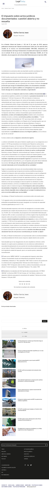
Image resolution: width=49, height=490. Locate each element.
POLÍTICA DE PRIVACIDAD (19, 486)
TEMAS (3, 449)
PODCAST (4, 458)
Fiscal (13, 8)
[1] (34, 89)
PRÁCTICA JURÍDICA (28, 451)
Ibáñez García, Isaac (21, 33)
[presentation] (24, 329)
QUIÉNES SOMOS (20, 485)
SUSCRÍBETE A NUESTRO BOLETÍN (9, 467)
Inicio (3, 8)
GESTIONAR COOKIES (7, 486)
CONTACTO (4, 485)
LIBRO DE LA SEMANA (6, 454)
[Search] (44, 321)
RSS (2, 472)
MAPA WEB (28, 485)
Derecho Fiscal (8, 8)
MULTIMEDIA (4, 456)
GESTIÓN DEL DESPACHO (29, 456)
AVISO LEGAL (11, 485)
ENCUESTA (4, 451)
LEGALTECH (26, 454)
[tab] (24, 329)
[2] (2, 271)
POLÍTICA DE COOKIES (37, 485)
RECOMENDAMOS (5, 474)
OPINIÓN (26, 458)
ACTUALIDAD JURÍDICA (29, 449)
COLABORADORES (5, 465)
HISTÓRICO (4, 470)
